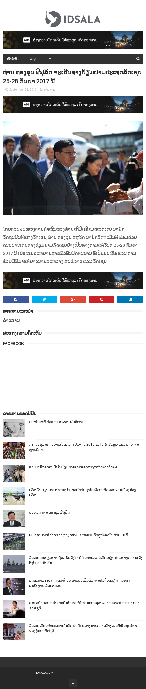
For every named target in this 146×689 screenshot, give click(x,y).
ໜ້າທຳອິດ (13, 58)
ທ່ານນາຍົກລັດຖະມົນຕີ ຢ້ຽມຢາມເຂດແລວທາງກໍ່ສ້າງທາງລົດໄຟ (73, 467)
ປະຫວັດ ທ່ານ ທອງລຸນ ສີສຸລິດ (49, 512)
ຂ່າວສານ (49, 89)
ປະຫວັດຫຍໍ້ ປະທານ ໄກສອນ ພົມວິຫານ (56, 422)
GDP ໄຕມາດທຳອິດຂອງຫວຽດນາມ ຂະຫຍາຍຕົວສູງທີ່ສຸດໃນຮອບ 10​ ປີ (78, 535)
